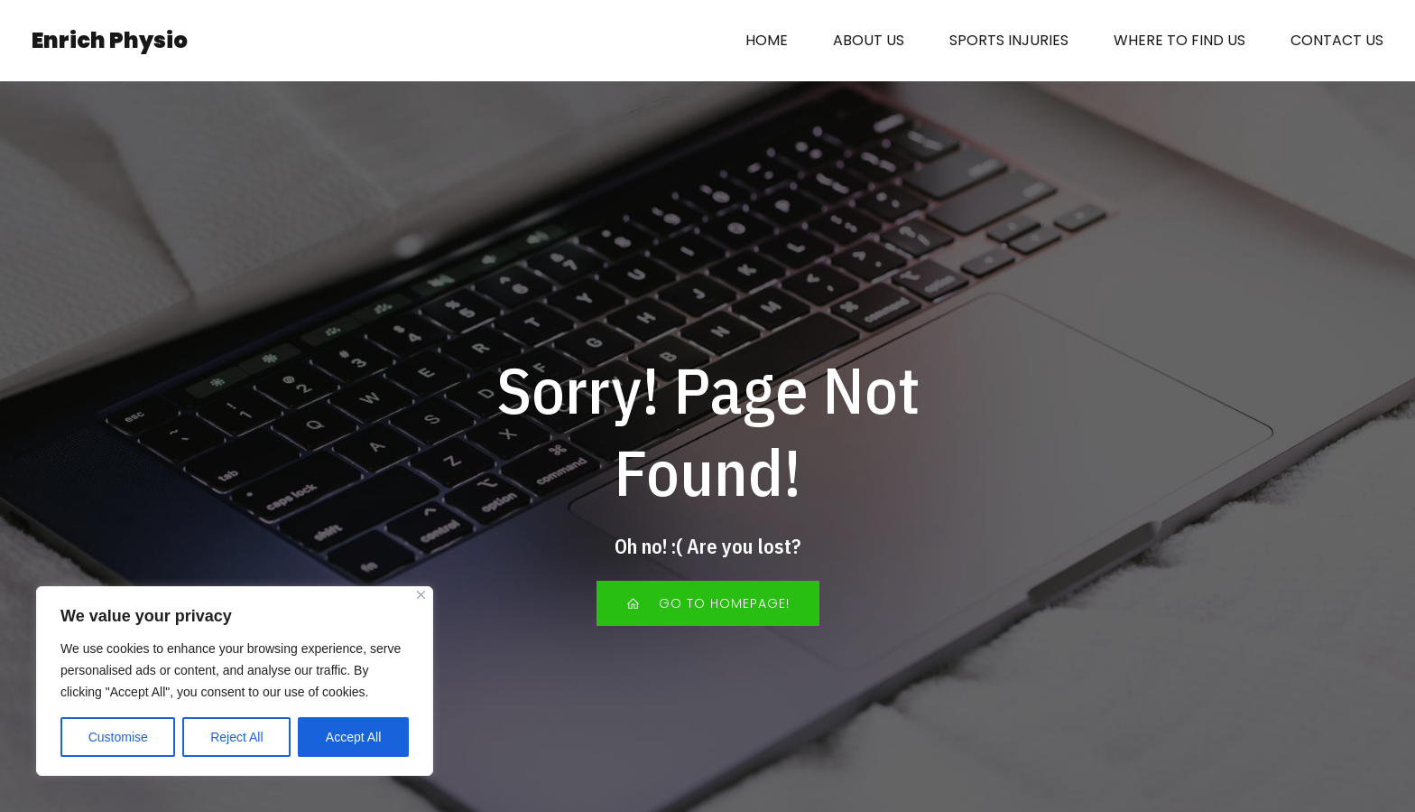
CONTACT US (1336, 40)
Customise (118, 737)
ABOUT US (868, 40)
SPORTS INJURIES (1008, 40)
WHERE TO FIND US (1179, 40)
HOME (766, 40)
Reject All (236, 737)
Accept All (353, 737)
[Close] (421, 595)
